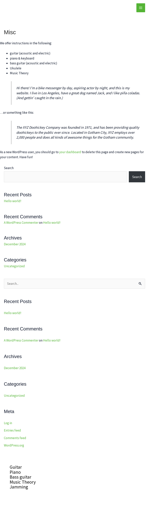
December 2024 (14, 244)
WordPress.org (14, 445)
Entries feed (12, 430)
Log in (8, 423)
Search (9, 168)
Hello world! (12, 201)
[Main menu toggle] (140, 7)
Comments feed (15, 438)
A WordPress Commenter (21, 222)
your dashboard (70, 152)
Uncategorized (14, 266)
